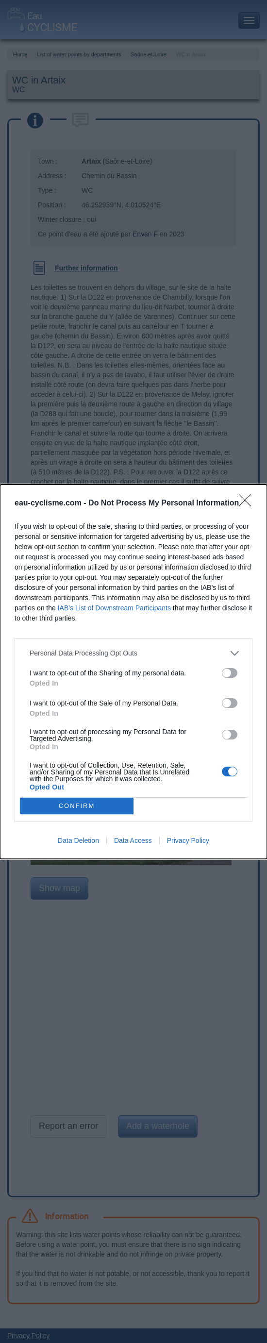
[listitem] (133, 653)
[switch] (229, 673)
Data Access (133, 840)
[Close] (248, 503)
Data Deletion (78, 840)
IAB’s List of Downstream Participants (114, 608)
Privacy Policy (188, 840)
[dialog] (133, 672)
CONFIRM (77, 805)
